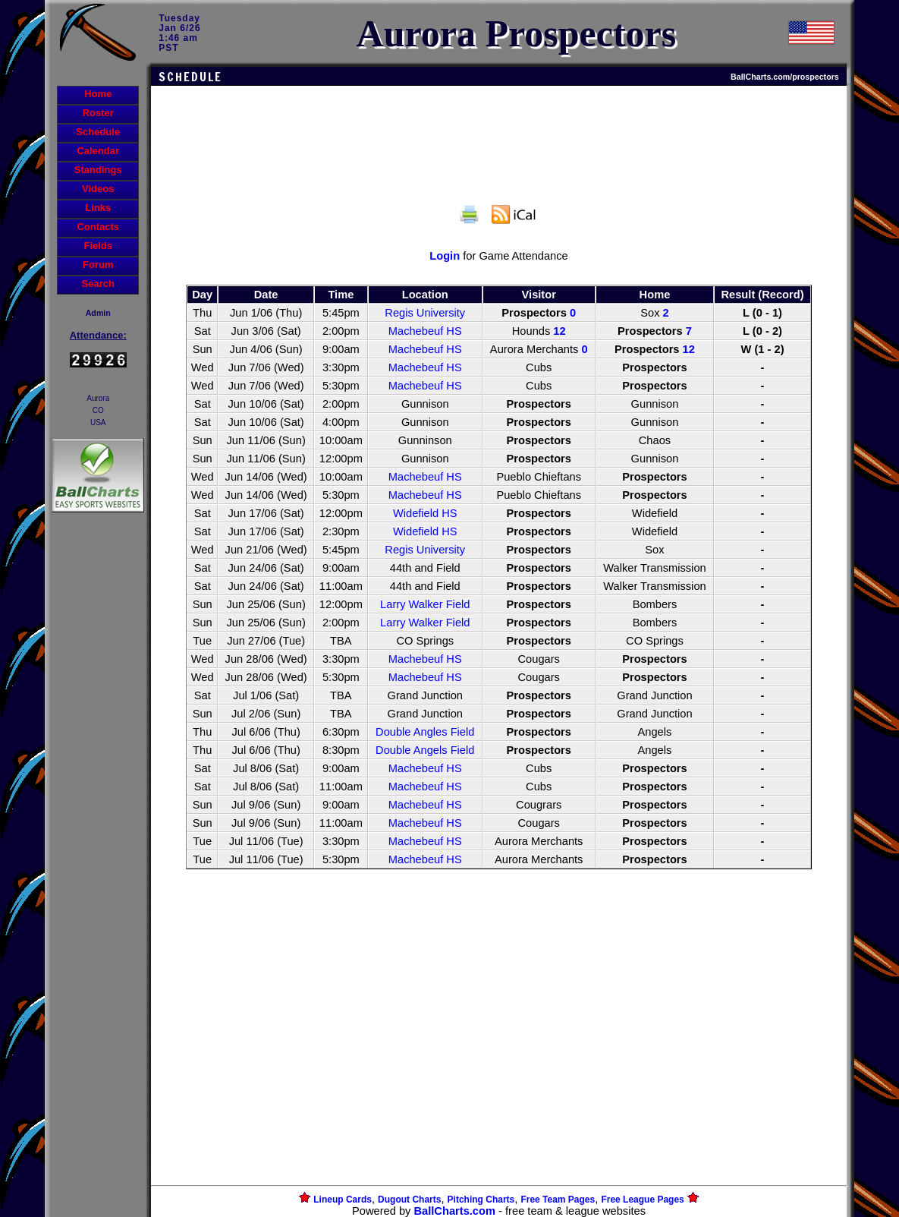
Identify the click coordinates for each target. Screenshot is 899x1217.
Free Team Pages (557, 1199)
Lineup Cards (342, 1199)
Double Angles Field (425, 732)
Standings (98, 169)
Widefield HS (425, 513)
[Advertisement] (97, 777)
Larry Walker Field (425, 604)
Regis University (425, 313)
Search (98, 283)
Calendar (98, 150)
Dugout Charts (409, 1199)
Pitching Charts (481, 1199)
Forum (98, 264)
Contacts (98, 226)
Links (98, 207)
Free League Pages (642, 1199)
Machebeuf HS (425, 331)
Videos (98, 188)
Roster (98, 112)
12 (559, 331)
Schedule (98, 131)
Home (98, 93)
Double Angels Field (425, 750)
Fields (97, 245)
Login (444, 256)
